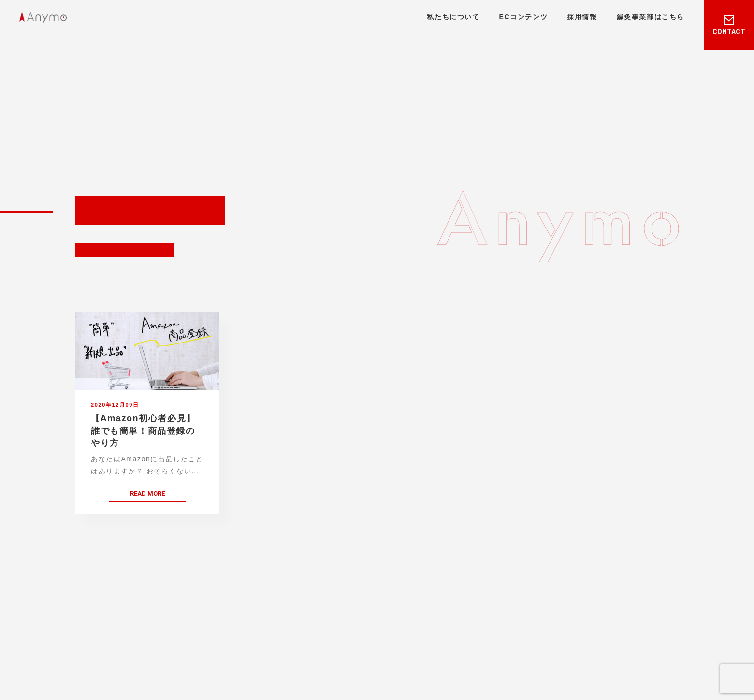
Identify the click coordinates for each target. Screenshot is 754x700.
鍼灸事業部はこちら (650, 17)
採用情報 (582, 17)
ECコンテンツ (523, 17)
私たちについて (453, 17)
